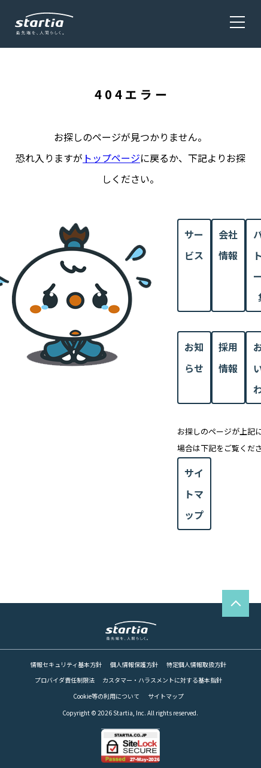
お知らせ (194, 357)
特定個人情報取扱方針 (196, 665)
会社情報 (228, 244)
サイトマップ (194, 494)
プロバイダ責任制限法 (65, 680)
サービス (194, 244)
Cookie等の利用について (106, 696)
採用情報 (228, 357)
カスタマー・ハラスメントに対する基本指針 (162, 680)
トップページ (111, 158)
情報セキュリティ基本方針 (66, 665)
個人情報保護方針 (134, 665)
